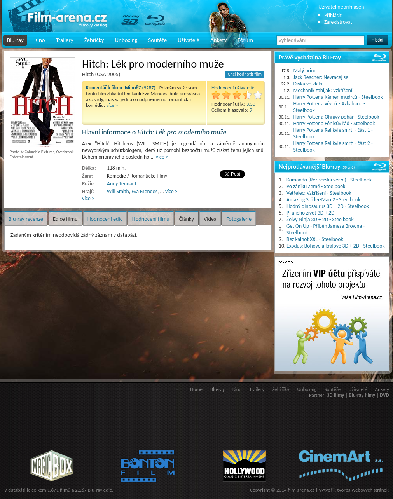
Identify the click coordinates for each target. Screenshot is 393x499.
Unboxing (126, 40)
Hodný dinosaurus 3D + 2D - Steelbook (327, 206)
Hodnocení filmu (150, 218)
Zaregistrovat (338, 22)
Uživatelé (188, 40)
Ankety (218, 40)
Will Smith (118, 191)
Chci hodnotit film (245, 74)
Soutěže (157, 40)
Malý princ (304, 70)
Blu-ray (15, 40)
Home (196, 389)
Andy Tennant (121, 183)
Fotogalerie (239, 218)
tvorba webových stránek (363, 490)
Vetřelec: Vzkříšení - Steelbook (318, 193)
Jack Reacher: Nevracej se (320, 77)
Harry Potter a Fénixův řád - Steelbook (334, 123)
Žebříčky (94, 40)
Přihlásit (333, 15)
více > (112, 105)
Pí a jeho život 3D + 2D (310, 212)
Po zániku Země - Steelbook (315, 186)
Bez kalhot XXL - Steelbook (314, 239)
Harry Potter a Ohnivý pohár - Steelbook (336, 116)
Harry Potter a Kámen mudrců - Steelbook (338, 97)
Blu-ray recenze (26, 218)
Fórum (245, 40)
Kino (40, 40)
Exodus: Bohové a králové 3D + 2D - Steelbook (335, 246)
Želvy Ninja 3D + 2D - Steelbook (320, 219)
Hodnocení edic (104, 218)
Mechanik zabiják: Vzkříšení (322, 90)
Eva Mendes (144, 191)
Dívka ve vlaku (308, 83)
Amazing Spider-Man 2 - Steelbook (323, 199)
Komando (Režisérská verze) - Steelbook (329, 179)
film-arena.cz (301, 490)
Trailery (64, 40)
